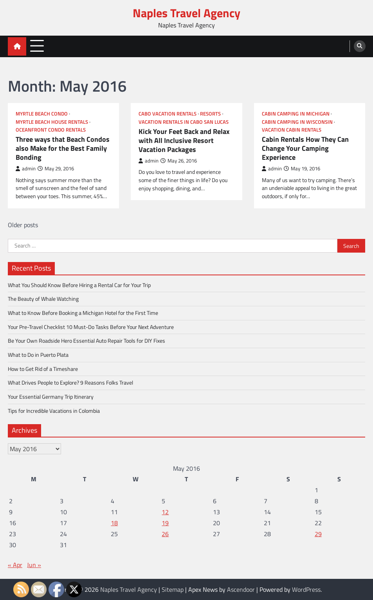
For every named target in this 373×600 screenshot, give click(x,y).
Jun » (34, 564)
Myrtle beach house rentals (52, 122)
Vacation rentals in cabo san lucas (184, 122)
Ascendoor (241, 589)
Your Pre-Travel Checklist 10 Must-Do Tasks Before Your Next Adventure (91, 327)
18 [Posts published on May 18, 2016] (114, 523)
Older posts (23, 225)
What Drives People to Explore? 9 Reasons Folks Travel (70, 382)
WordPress (306, 589)
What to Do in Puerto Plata (38, 355)
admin (26, 168)
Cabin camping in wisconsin (297, 122)
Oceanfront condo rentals (51, 130)
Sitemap (173, 589)
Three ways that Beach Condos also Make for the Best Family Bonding (63, 148)
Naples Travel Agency (186, 13)
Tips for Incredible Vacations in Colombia (54, 411)
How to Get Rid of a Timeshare (43, 369)
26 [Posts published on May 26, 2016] (165, 534)
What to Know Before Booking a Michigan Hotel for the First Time (83, 313)
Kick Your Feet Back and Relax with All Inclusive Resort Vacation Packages (184, 140)
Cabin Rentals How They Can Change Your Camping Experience (305, 148)
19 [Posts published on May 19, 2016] (165, 523)
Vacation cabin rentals (291, 130)
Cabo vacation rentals (167, 114)
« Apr (15, 564)
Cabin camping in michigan (296, 114)
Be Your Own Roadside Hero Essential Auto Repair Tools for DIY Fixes (86, 340)
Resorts (210, 114)
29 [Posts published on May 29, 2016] (318, 534)
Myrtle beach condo (42, 114)
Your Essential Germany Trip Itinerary (51, 396)
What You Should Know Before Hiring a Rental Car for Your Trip (79, 285)
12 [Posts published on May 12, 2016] (165, 512)
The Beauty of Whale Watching (43, 299)
